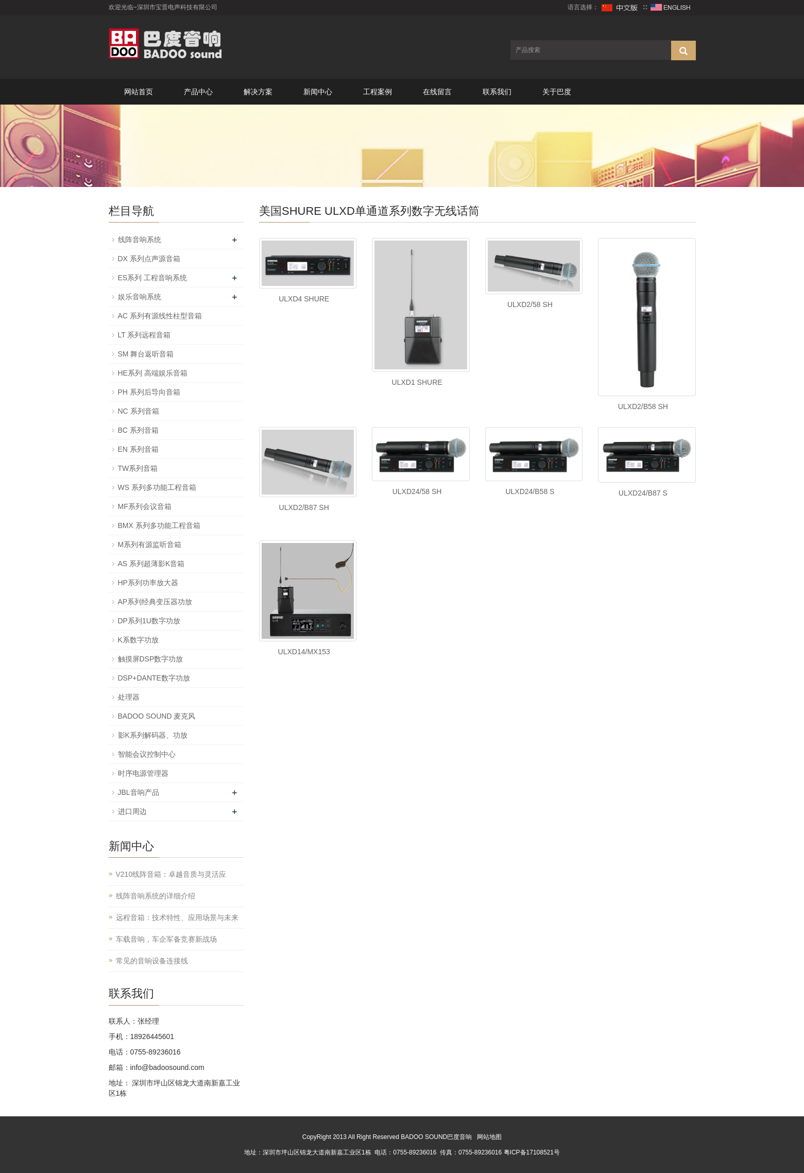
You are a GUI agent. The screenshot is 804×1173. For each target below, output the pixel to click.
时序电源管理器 (143, 773)
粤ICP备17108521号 (532, 1152)
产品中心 (198, 92)
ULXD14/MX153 (304, 652)
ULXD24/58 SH (417, 491)
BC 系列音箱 (138, 430)
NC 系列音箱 (138, 411)
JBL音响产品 (138, 792)
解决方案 (258, 92)
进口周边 (132, 811)
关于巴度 (556, 92)
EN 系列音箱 (138, 449)
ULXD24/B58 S (529, 491)
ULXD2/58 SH (530, 304)
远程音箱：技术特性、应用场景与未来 (177, 917)
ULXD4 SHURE (304, 299)
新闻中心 (317, 92)
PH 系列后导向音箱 (149, 392)
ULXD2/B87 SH (304, 507)
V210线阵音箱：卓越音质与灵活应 (171, 874)
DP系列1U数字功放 (149, 621)
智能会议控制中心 (147, 754)
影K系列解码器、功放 (152, 735)
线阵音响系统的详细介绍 (155, 896)
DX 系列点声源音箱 (149, 258)
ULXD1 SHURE (417, 382)
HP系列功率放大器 (148, 583)
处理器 (129, 697)
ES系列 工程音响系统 (152, 278)
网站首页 (138, 92)
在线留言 (437, 92)
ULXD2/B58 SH (643, 406)
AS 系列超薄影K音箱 (151, 563)
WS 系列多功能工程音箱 (157, 487)
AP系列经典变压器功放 (155, 602)
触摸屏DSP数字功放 (150, 659)
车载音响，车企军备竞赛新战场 (166, 939)
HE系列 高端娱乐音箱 (152, 373)
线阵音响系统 (139, 239)
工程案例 (377, 92)
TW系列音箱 (138, 468)
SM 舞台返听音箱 (146, 354)
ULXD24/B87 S (643, 493)
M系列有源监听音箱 (150, 544)
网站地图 (489, 1137)
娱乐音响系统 (139, 297)
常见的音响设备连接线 (152, 961)
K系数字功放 (138, 640)
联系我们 (497, 92)
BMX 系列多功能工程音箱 (159, 525)
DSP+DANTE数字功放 (154, 678)
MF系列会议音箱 (145, 506)
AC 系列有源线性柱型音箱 (160, 316)
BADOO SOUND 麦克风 (157, 716)
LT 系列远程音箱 (144, 335)
